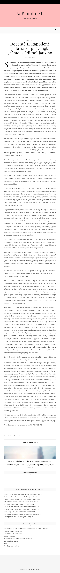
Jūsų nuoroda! (12, 546)
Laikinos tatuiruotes (11, 541)
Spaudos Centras (16, 436)
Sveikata (30, 40)
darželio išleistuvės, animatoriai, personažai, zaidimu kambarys (26, 529)
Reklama (15, 2)
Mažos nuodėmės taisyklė (13, 531)
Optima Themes (36, 569)
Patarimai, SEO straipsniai (13, 533)
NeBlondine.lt (30, 13)
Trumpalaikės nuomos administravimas (18, 539)
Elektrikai (7, 543)
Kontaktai (7, 2)
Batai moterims (9, 536)
